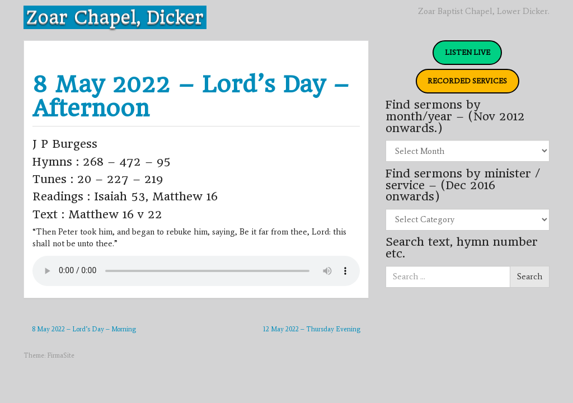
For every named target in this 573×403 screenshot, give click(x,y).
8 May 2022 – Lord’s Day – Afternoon (190, 96)
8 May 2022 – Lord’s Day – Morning (84, 329)
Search (529, 276)
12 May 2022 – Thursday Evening (311, 329)
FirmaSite (60, 355)
